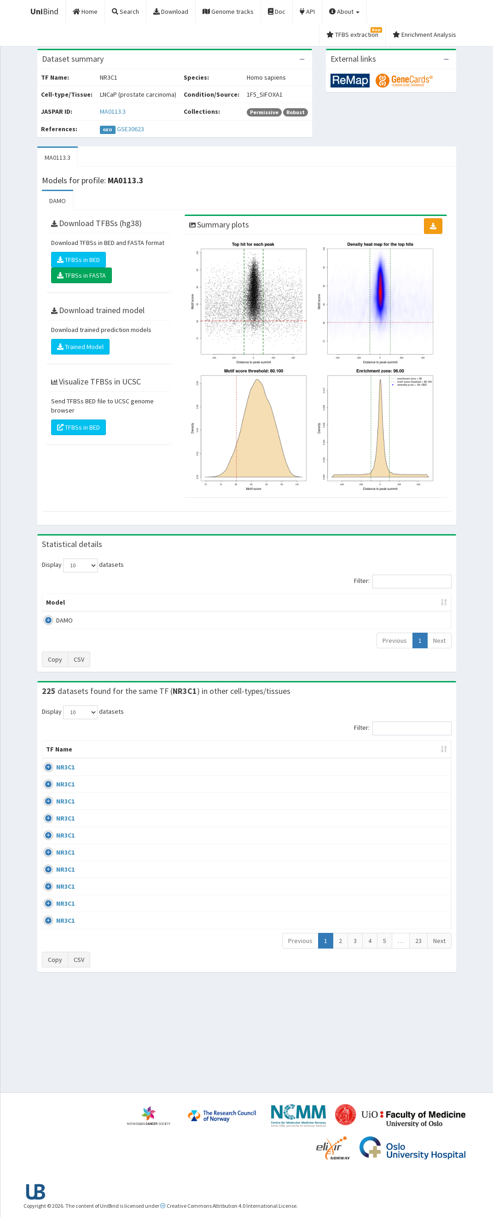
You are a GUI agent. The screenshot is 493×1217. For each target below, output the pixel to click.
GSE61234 (376, 1015)
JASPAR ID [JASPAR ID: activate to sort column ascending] (425, 754)
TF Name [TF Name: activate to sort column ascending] (54, 754)
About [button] (344, 11)
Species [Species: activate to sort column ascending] (332, 758)
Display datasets (83, 565)
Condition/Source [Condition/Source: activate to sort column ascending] (173, 758)
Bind (44, 11)
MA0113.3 (113, 111)
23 (418, 1045)
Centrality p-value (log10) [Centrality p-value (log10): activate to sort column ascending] (397, 602)
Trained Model (80, 347)
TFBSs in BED (78, 260)
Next (439, 640)
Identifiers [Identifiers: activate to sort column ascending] (379, 758)
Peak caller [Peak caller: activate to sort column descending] (100, 602)
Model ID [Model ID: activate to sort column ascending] (149, 602)
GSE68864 (376, 776)
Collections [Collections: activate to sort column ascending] (283, 758)
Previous (395, 640)
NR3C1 (55, 776)
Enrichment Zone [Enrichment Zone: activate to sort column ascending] (207, 602)
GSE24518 (376, 803)
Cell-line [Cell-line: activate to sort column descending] (95, 758)
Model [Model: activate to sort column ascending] (55, 602)
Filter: (403, 581)
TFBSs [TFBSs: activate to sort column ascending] (261, 602)
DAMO (57, 201)
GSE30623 (130, 129)
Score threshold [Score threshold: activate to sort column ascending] (314, 602)
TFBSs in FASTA (81, 275)
